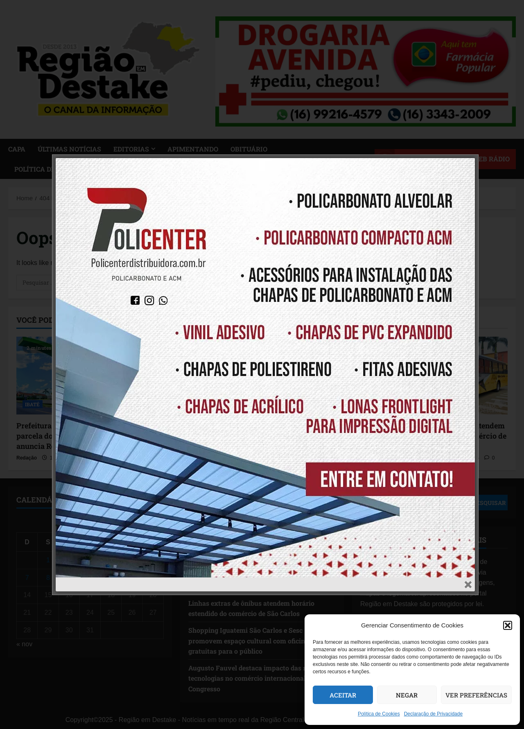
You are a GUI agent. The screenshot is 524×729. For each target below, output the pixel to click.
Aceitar (343, 695)
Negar (407, 695)
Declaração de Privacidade (433, 714)
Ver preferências (476, 695)
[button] (508, 625)
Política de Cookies (379, 714)
